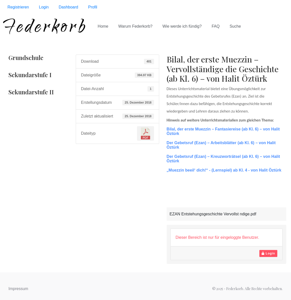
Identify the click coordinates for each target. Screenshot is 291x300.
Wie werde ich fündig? (182, 26)
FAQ (215, 26)
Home (103, 26)
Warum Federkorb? (135, 26)
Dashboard (68, 7)
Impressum (18, 289)
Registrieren (18, 7)
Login (44, 7)
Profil (92, 7)
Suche (235, 26)
